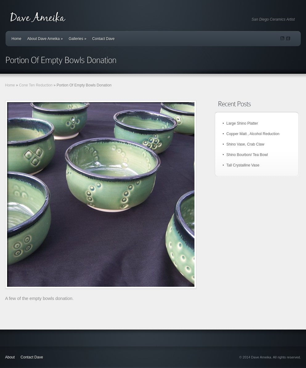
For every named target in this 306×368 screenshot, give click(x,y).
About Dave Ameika (45, 39)
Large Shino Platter (242, 123)
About (10, 357)
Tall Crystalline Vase (242, 165)
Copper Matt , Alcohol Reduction (252, 134)
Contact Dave (103, 39)
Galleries (77, 39)
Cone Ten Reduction (36, 85)
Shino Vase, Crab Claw (245, 144)
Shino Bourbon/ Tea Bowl (247, 155)
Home (17, 39)
